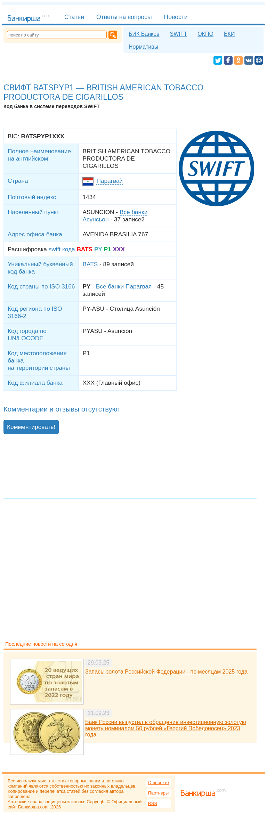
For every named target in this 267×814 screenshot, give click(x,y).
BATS (90, 264)
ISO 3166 (62, 286)
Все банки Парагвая (124, 286)
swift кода (62, 249)
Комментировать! (31, 426)
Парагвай (109, 180)
